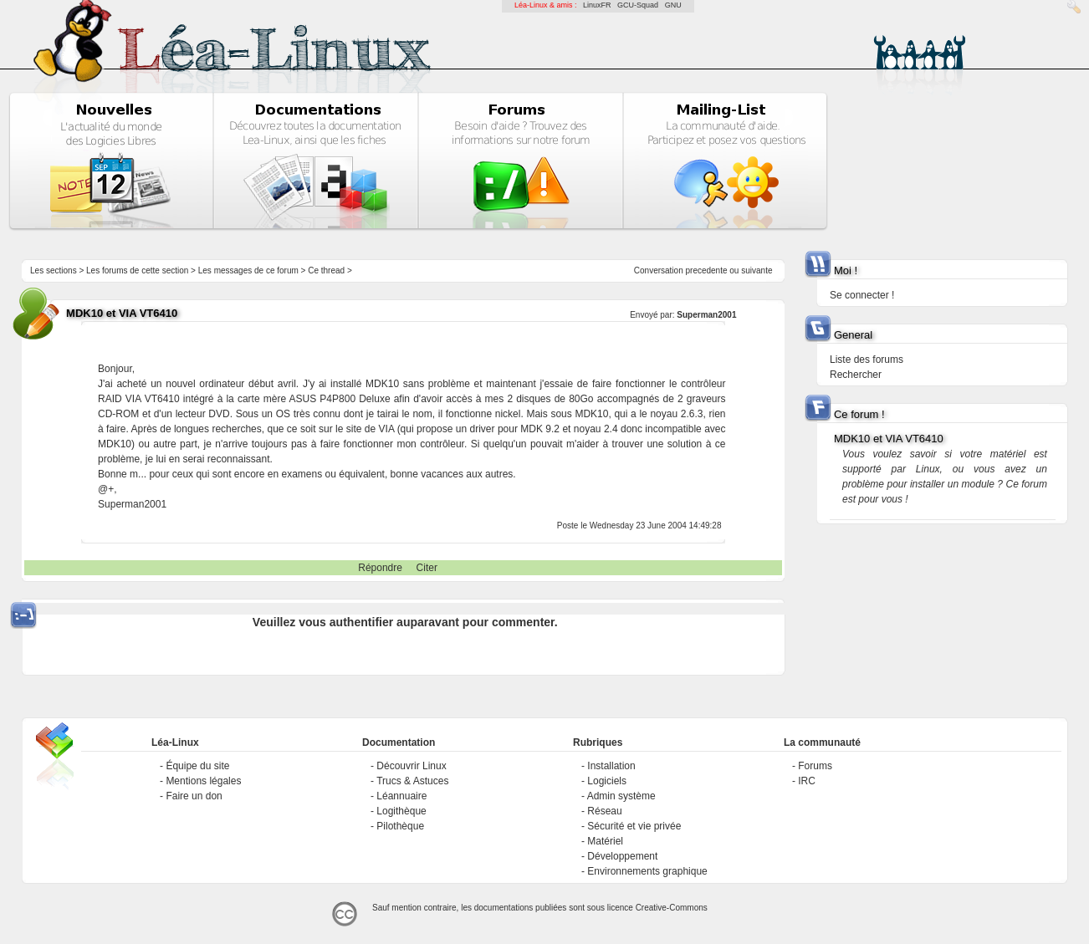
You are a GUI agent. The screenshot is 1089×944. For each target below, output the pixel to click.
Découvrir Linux (411, 766)
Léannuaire (401, 796)
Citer (427, 568)
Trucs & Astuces (412, 781)
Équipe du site (197, 766)
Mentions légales (203, 781)
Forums (815, 766)
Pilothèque (400, 826)
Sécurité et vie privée (634, 826)
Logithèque (401, 811)
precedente (706, 270)
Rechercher (856, 374)
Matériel (605, 841)
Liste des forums (866, 359)
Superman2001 (706, 314)
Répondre (380, 568)
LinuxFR (597, 5)
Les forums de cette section (137, 270)
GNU (673, 5)
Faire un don (194, 796)
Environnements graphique (647, 871)
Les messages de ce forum (248, 270)
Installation (611, 766)
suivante (756, 270)
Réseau (604, 811)
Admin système (621, 796)
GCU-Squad (637, 5)
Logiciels (606, 781)
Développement (622, 856)
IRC (806, 781)
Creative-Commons (672, 907)
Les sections (53, 270)
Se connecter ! (862, 295)
